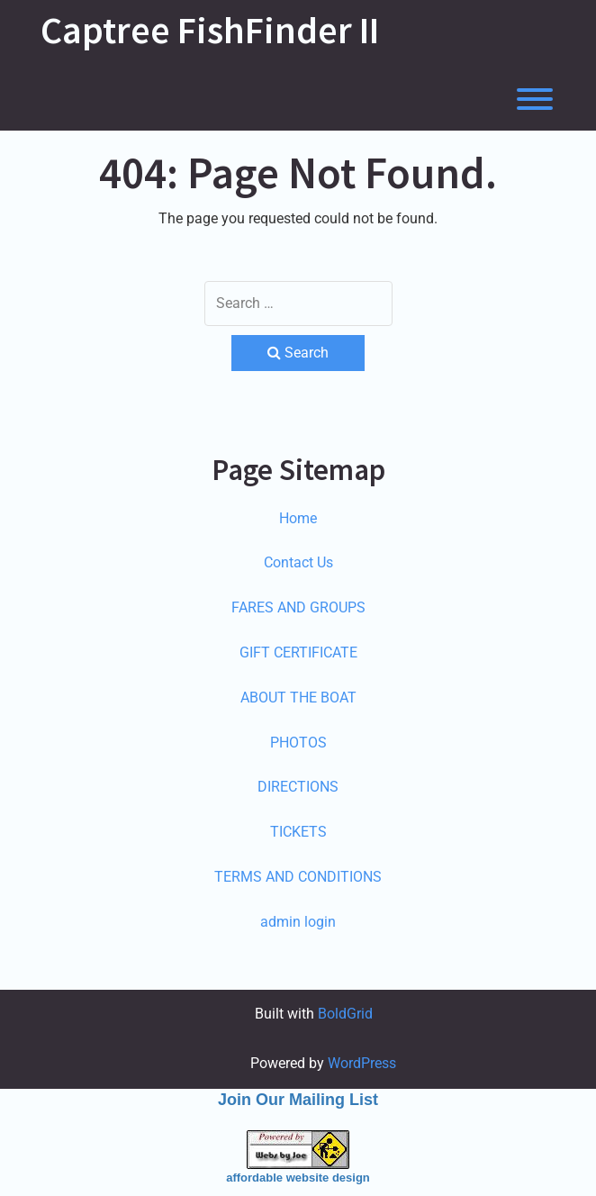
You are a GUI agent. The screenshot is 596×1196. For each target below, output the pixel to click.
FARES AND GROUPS (298, 607)
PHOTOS (298, 742)
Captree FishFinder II (210, 29)
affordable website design (298, 1177)
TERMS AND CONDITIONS (298, 876)
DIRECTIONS (298, 786)
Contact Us (298, 562)
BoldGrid (345, 1013)
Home (298, 518)
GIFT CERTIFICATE (298, 652)
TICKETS (298, 831)
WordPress (362, 1063)
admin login (298, 921)
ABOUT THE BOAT (298, 697)
